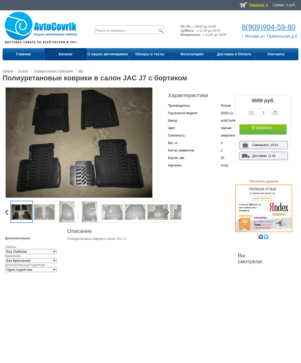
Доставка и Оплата (234, 54)
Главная (23, 54)
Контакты (276, 54)
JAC (80, 70)
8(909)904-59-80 (269, 27)
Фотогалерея (192, 54)
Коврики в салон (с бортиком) (53, 70)
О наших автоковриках (107, 54)
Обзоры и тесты (149, 54)
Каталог (66, 54)
